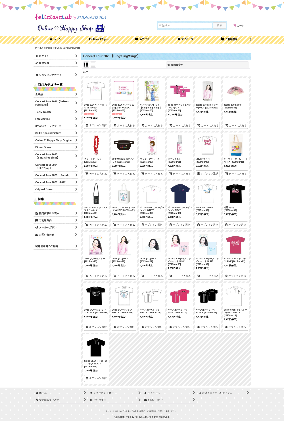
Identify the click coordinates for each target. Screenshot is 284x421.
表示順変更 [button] (175, 64)
